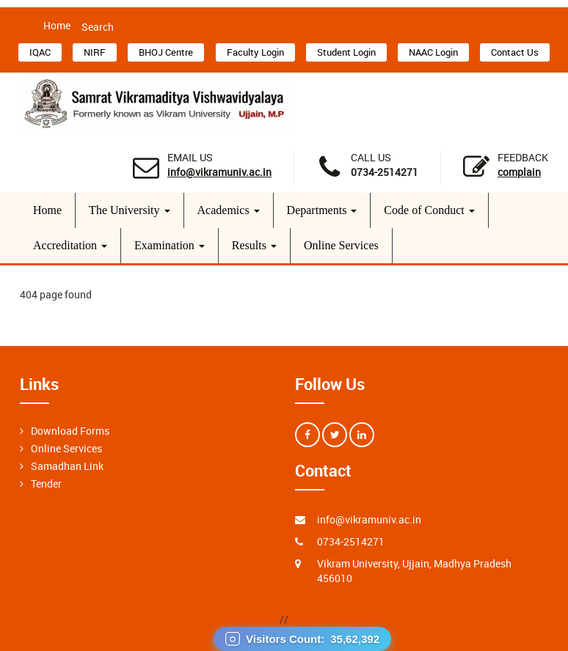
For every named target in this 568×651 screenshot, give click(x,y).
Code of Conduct (429, 210)
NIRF (95, 52)
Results (254, 245)
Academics (228, 210)
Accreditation (70, 245)
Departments (322, 210)
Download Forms (70, 431)
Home (56, 25)
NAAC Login (433, 52)
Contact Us (515, 52)
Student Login (346, 52)
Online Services (341, 245)
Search (97, 27)
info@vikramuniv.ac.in (219, 172)
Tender (46, 483)
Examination (169, 245)
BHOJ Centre (166, 52)
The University (129, 210)
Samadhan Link (67, 466)
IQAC (40, 52)
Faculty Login (255, 52)
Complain (519, 172)
